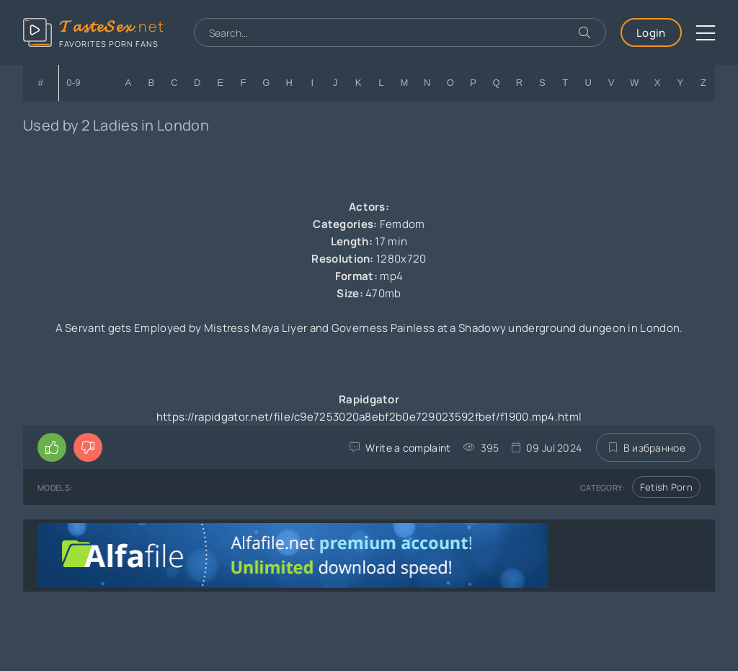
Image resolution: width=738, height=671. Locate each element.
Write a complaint (407, 448)
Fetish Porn (666, 487)
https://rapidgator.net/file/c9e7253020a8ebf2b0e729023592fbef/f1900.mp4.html (369, 416)
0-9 (73, 82)
